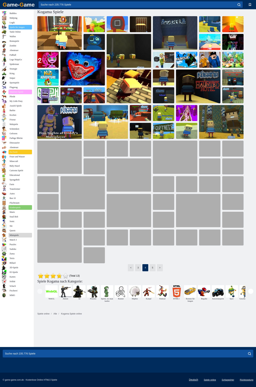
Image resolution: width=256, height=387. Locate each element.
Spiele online (210, 380)
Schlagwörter (228, 380)
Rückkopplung (246, 380)
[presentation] (39, 291)
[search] (239, 4)
